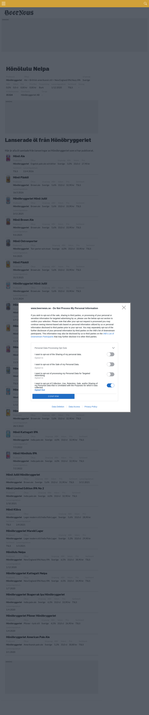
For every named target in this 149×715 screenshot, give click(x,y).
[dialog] (74, 357)
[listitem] (74, 347)
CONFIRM (53, 396)
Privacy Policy (91, 407)
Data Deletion (58, 407)
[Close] (125, 308)
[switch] (110, 354)
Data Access (74, 407)
